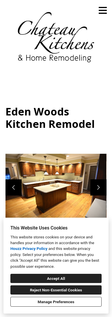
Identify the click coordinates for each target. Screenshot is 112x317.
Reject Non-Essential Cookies (56, 290)
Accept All (56, 278)
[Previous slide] (13, 187)
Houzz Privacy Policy (28, 248)
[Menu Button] (103, 10)
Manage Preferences (56, 301)
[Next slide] (98, 187)
